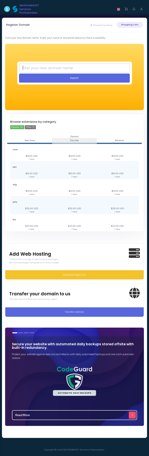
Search (74, 78)
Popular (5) (17, 127)
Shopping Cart (129, 24)
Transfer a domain (74, 311)
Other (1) (30, 127)
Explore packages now (74, 274)
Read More (75, 415)
